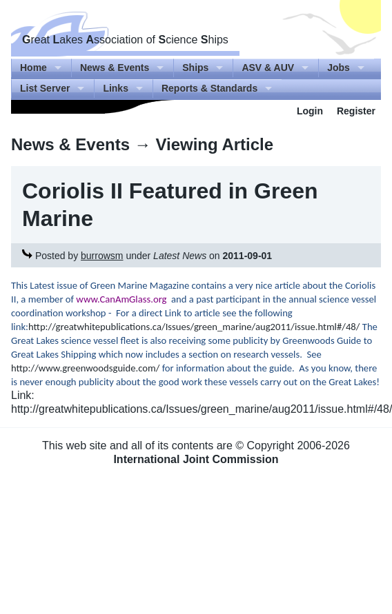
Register (356, 110)
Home (33, 67)
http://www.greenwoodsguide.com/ (85, 368)
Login (310, 110)
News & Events (114, 67)
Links (115, 88)
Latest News (179, 255)
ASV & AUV (268, 67)
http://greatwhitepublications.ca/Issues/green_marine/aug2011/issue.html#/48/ (194, 326)
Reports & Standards (209, 88)
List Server (45, 88)
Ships (195, 67)
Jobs (338, 67)
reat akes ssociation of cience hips (125, 39)
